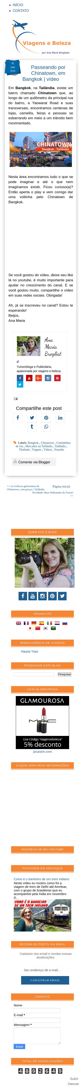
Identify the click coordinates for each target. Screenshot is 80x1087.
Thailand (24, 449)
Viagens (37, 449)
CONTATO (21, 11)
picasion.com (42, 751)
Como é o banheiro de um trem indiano (41, 879)
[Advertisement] (46, 810)
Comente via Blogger (31, 461)
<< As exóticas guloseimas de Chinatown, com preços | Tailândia (26, 488)
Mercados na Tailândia (39, 446)
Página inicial (61, 486)
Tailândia (60, 446)
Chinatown (48, 442)
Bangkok (33, 442)
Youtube (59, 449)
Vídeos (48, 449)
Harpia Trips (29, 651)
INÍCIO (18, 5)
